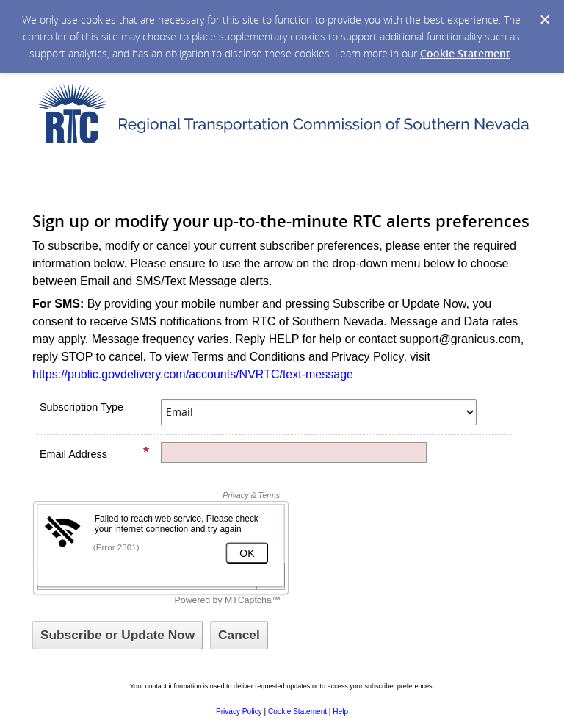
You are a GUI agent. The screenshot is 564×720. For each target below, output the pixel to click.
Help (340, 712)
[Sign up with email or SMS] (117, 635)
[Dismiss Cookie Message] (545, 20)
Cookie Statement (465, 53)
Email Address (95, 453)
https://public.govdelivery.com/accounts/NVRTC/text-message (192, 374)
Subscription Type (81, 407)
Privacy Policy (239, 712)
